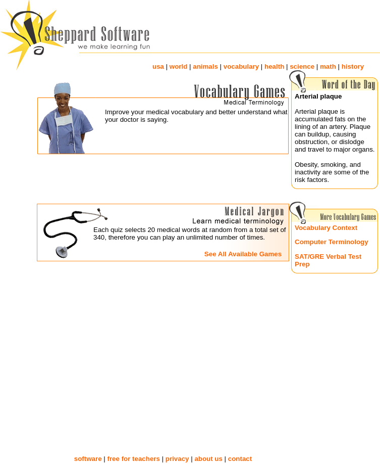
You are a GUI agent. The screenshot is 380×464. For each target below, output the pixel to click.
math (328, 66)
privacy (177, 458)
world (179, 66)
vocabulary (241, 66)
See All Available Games (243, 254)
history (353, 66)
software (88, 458)
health (274, 66)
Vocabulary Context (326, 227)
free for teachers (133, 458)
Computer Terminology (331, 242)
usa (158, 66)
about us (208, 458)
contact (240, 458)
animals (205, 66)
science (302, 66)
